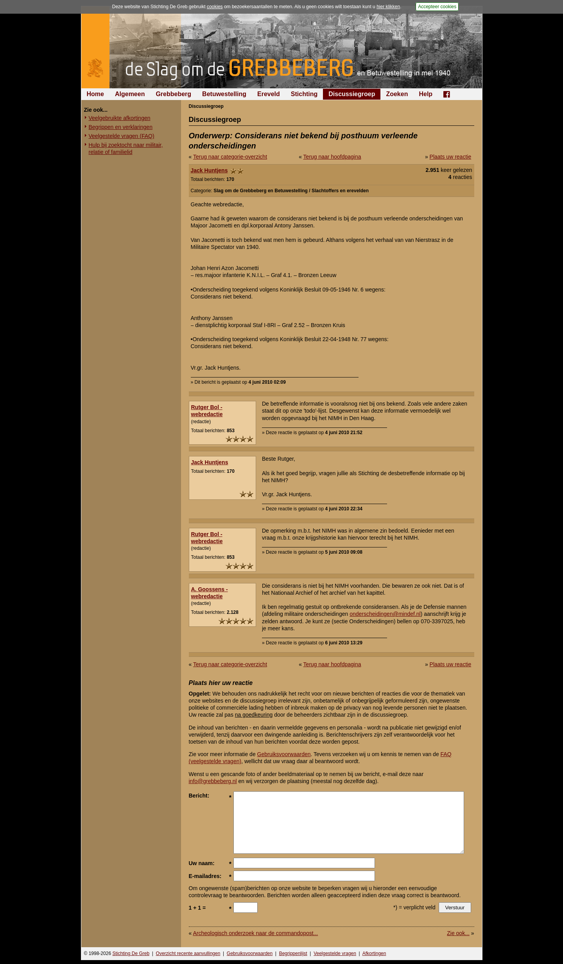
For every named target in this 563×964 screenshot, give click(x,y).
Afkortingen (374, 953)
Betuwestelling (224, 94)
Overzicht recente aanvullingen (188, 953)
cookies (215, 6)
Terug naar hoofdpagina (332, 157)
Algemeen (130, 94)
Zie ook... (458, 933)
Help (425, 94)
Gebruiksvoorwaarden (284, 754)
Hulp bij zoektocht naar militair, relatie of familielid (126, 148)
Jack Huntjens (209, 170)
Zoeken (397, 94)
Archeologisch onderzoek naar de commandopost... (255, 933)
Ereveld (268, 94)
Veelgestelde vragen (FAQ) (121, 136)
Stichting (304, 94)
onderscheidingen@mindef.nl (385, 614)
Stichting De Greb (130, 953)
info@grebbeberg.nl (213, 781)
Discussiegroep (351, 94)
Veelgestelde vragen (335, 953)
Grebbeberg (173, 94)
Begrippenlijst (293, 953)
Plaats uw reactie (451, 157)
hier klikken (388, 6)
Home (95, 94)
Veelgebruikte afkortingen (120, 118)
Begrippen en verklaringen (120, 127)
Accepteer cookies (437, 6)
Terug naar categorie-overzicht (230, 157)
